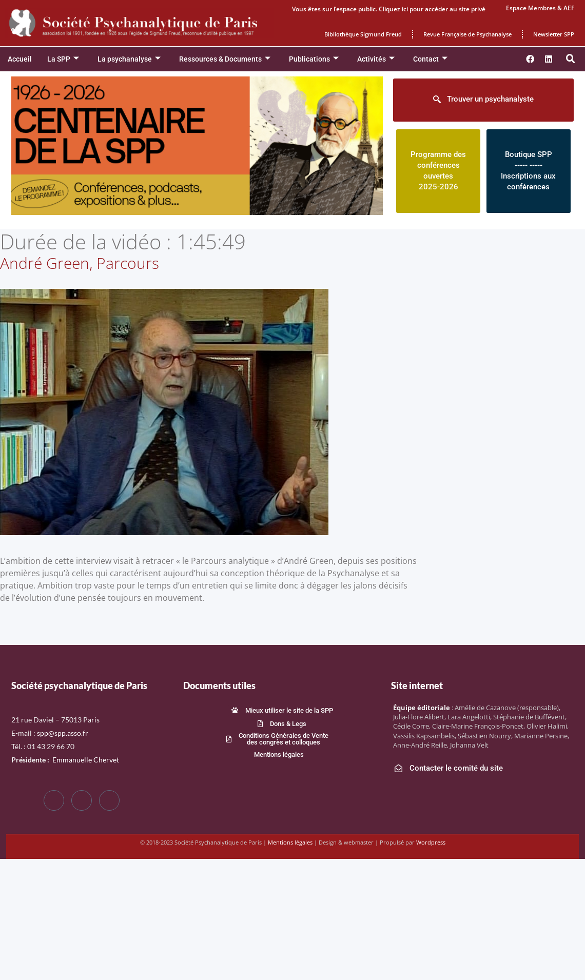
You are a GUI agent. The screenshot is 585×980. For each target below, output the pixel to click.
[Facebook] (54, 800)
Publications (314, 59)
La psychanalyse (129, 59)
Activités (376, 59)
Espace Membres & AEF (540, 8)
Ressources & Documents (224, 59)
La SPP (63, 59)
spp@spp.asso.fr (62, 733)
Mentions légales (290, 842)
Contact (430, 59)
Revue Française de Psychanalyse (467, 34)
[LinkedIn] (109, 800)
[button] (570, 59)
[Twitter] (81, 800)
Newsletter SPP (553, 34)
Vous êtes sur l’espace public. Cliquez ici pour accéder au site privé (388, 9)
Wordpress (430, 842)
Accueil (20, 59)
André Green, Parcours (79, 262)
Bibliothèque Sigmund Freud (363, 34)
